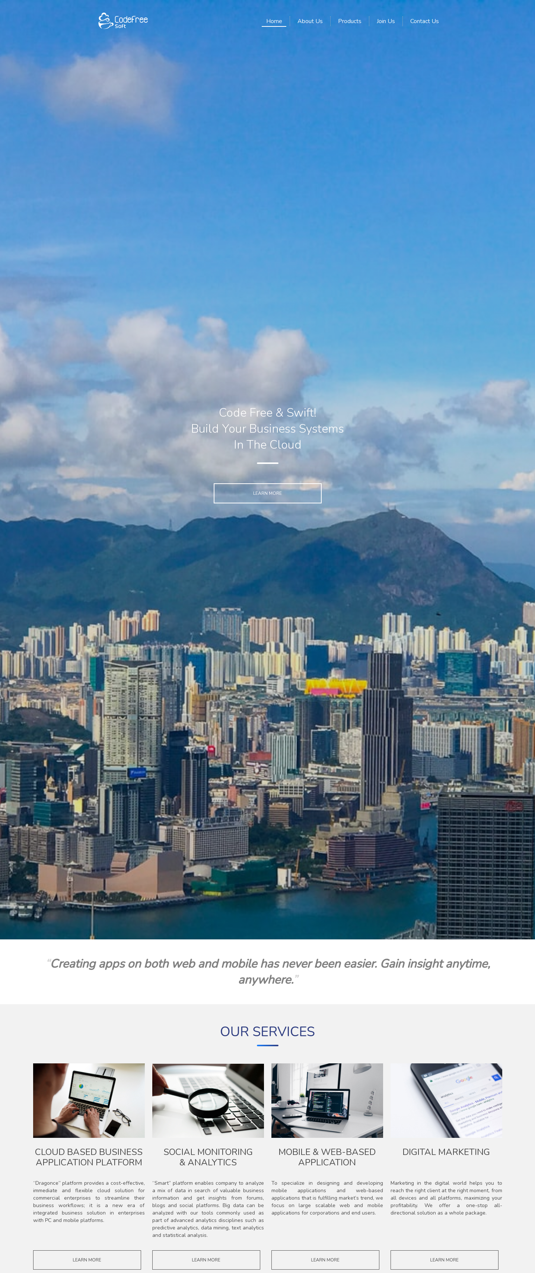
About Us (310, 21)
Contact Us (424, 21)
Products (350, 21)
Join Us (386, 21)
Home (274, 21)
